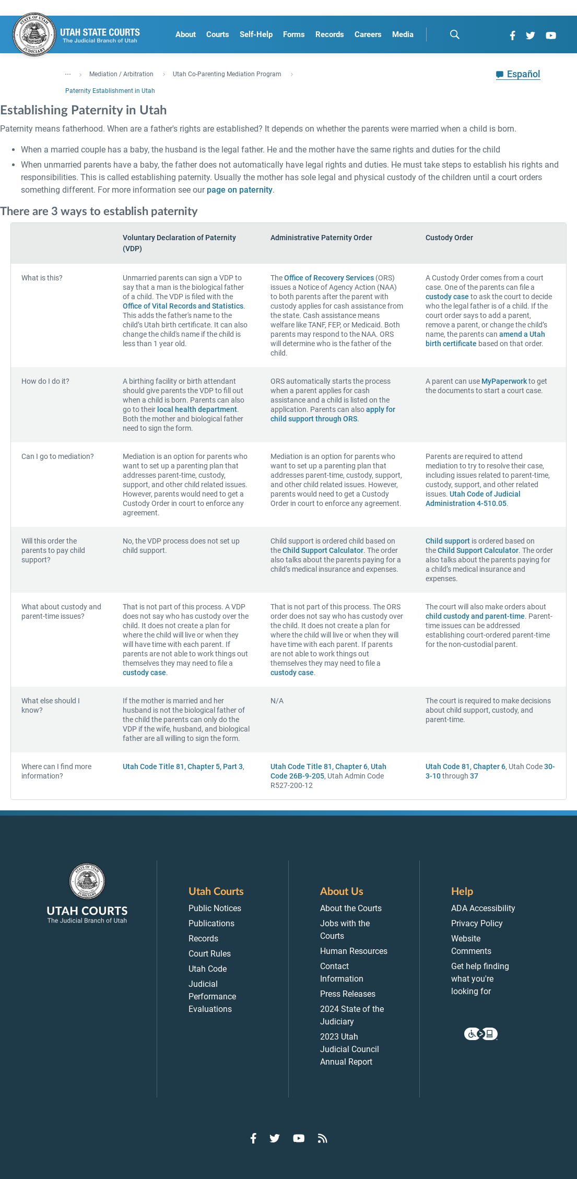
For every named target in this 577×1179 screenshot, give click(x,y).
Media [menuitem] (403, 34)
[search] (455, 34)
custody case (447, 296)
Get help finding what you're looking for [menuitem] (480, 978)
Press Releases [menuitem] (347, 994)
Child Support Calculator (322, 550)
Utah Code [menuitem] (208, 969)
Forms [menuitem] (294, 34)
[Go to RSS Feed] (322, 1138)
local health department (197, 409)
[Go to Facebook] (512, 35)
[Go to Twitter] (530, 35)
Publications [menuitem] (211, 923)
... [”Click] (68, 72)
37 (474, 776)
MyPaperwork (504, 381)
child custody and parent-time (475, 616)
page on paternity (240, 190)
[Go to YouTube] (551, 35)
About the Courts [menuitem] (351, 908)
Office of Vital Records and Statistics (183, 306)
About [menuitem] (185, 34)
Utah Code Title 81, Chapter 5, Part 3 (183, 766)
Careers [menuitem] (368, 34)
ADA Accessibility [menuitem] (483, 908)
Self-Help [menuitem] (256, 34)
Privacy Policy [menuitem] (477, 923)
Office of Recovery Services (329, 278)
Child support (448, 541)
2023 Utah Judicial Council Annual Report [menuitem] (349, 1049)
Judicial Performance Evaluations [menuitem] (212, 996)
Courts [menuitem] (217, 34)
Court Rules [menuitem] (210, 954)
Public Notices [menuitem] (215, 908)
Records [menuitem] (329, 34)
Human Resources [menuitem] (353, 951)
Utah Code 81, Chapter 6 (465, 766)
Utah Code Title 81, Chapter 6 (319, 766)
